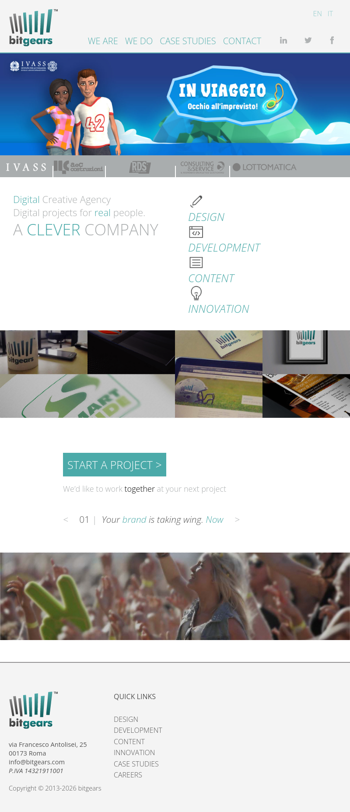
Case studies (188, 41)
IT (330, 13)
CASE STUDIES (136, 764)
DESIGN (126, 719)
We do (139, 41)
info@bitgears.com (37, 761)
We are (103, 41)
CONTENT (129, 741)
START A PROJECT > (114, 464)
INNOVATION (134, 752)
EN (317, 13)
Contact (242, 41)
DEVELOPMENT (138, 730)
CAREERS (128, 775)
